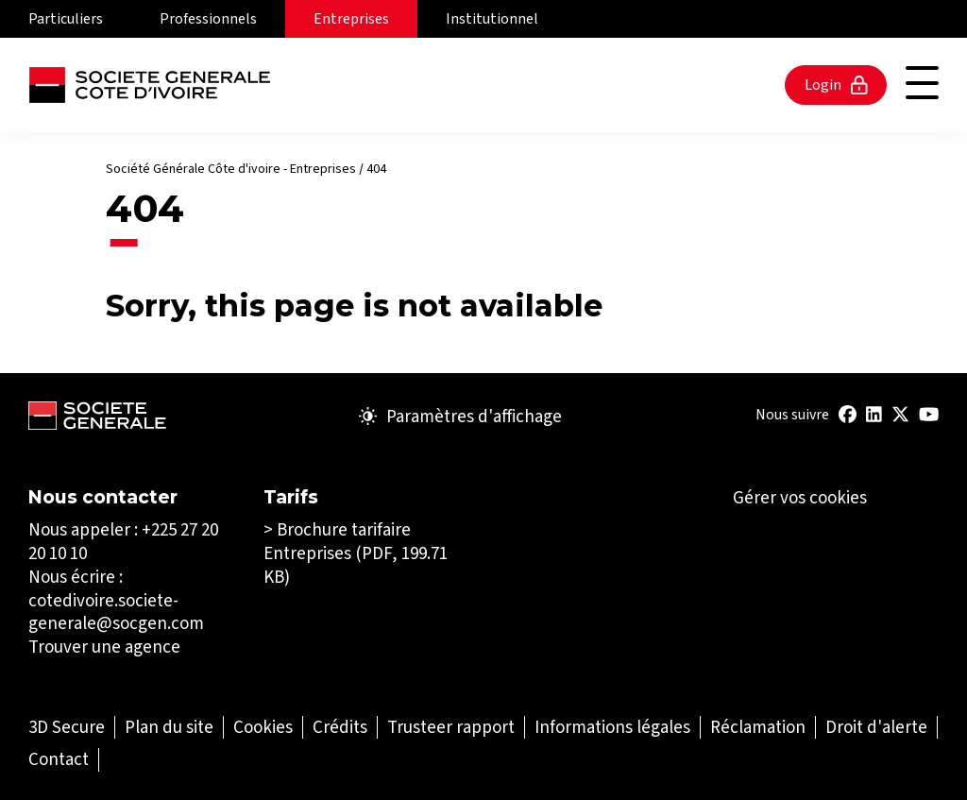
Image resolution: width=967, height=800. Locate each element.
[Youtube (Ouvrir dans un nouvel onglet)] (929, 414)
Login (836, 84)
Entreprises (351, 18)
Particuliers (65, 18)
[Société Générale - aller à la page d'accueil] (149, 85)
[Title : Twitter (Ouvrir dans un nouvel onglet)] (900, 414)
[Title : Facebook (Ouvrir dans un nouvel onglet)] (848, 414)
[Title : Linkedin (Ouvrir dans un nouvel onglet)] (874, 414)
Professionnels (208, 18)
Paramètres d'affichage (460, 416)
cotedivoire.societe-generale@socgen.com (116, 612)
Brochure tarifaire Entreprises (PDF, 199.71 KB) (355, 552)
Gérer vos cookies (800, 497)
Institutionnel (492, 18)
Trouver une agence (104, 646)
